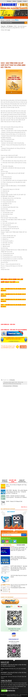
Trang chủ (3, 26)
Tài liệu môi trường (17, 695)
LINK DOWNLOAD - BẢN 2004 (8, 324)
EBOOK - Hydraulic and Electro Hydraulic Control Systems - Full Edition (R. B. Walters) (16, 496)
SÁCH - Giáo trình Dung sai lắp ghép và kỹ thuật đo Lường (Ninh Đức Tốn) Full (13, 65)
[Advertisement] (14, 46)
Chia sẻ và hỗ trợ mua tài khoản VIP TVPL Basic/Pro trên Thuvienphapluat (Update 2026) (19, 586)
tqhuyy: (2, 668)
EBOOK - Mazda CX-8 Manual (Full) (14, 501)
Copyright (19, 1)
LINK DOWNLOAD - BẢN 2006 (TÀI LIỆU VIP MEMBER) (14, 329)
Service (14, 1)
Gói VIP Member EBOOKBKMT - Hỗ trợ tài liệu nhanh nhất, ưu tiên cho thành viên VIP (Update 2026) (19, 549)
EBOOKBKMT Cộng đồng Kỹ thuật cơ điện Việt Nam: (14, 664)
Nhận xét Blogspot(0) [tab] (22, 481)
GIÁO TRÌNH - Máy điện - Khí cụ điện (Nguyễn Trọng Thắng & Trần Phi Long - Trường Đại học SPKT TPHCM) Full (16, 492)
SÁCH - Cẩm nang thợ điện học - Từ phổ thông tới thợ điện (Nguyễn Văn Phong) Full (19, 558)
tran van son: (4, 676)
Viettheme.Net (10, 695)
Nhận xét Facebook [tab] (4, 481)
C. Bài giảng (12, 380)
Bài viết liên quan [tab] (12, 481)
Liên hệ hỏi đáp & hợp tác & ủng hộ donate (19, 576)
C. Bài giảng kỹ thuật (7, 386)
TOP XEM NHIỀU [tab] (7, 545)
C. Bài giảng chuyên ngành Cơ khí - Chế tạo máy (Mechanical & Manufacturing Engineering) (13, 383)
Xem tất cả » (24, 507)
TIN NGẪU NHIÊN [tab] (20, 545)
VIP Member (10, 26)
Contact (25, 1)
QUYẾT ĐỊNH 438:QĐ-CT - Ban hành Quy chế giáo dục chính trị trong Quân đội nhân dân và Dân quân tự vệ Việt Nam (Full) (19, 568)
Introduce (9, 1)
